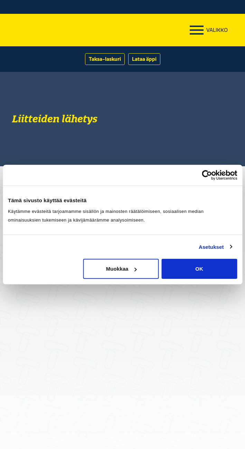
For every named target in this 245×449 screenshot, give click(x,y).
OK (199, 269)
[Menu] (209, 30)
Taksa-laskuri (105, 59)
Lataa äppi (144, 59)
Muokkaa (121, 269)
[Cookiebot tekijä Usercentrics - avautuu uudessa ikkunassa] (207, 175)
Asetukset (211, 247)
